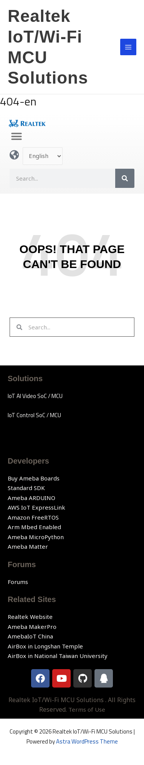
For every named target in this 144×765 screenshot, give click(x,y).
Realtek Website (30, 616)
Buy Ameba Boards (34, 478)
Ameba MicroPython (36, 537)
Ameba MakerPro (32, 626)
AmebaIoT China (30, 636)
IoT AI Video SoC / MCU (35, 396)
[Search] (124, 178)
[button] (16, 136)
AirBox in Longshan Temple (45, 646)
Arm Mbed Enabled (34, 527)
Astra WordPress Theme (87, 741)
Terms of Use (86, 709)
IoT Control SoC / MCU (34, 415)
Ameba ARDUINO (31, 498)
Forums (18, 582)
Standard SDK (26, 488)
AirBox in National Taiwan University (58, 656)
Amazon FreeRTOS (33, 517)
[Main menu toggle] (128, 47)
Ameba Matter (28, 546)
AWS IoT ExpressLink (36, 507)
